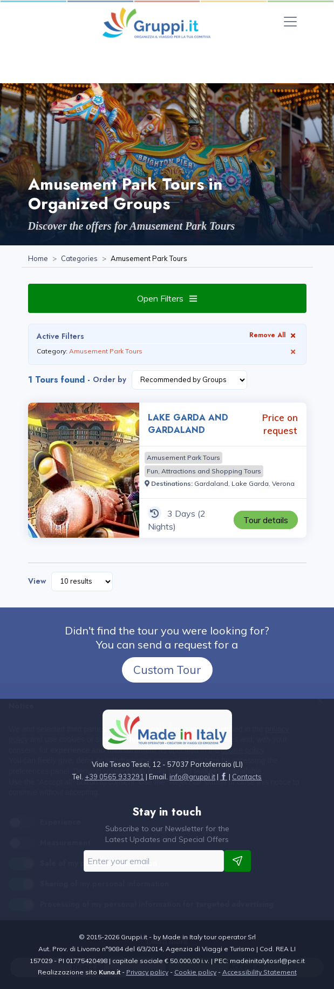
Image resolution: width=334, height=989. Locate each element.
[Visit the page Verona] (283, 483)
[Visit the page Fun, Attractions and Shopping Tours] (204, 471)
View (37, 581)
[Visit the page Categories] (79, 258)
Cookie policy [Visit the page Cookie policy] (195, 972)
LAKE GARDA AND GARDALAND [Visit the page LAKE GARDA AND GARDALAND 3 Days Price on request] (188, 423)
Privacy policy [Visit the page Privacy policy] (147, 972)
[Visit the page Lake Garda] (250, 483)
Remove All (273, 335)
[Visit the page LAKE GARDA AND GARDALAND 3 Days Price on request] (83, 470)
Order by (109, 379)
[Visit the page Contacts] (247, 776)
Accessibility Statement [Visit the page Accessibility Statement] (259, 972)
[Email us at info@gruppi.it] (192, 776)
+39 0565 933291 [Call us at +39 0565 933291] (114, 776)
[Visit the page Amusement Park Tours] (183, 458)
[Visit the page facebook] (223, 776)
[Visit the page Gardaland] (211, 483)
